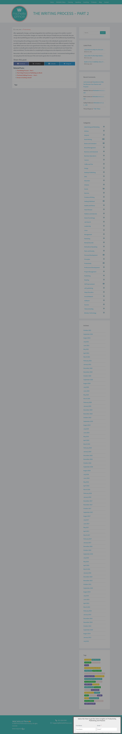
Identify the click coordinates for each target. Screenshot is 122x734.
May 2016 (86, 561)
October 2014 (87, 626)
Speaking (78, 2)
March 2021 (86, 357)
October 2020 (87, 376)
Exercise (86, 193)
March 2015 (86, 607)
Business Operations (90, 156)
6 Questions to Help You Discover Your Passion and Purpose (94, 49)
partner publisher (99, 701)
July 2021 (86, 342)
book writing (88, 659)
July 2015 (86, 596)
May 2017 (86, 527)
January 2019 (87, 451)
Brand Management (90, 147)
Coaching (86, 2)
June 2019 (86, 432)
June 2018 (86, 478)
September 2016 (88, 554)
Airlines (86, 131)
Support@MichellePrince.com (62, 723)
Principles (87, 259)
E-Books (86, 185)
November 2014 (87, 622)
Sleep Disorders (88, 292)
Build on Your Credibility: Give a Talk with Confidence (94, 62)
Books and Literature (90, 143)
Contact (106, 2)
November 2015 (87, 580)
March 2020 (86, 398)
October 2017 (87, 508)
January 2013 (87, 637)
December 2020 (87, 368)
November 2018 (87, 459)
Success (86, 305)
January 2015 (87, 614)
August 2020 (86, 383)
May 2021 (86, 349)
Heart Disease (88, 210)
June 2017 (86, 524)
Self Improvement (89, 284)
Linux (85, 230)
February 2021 (87, 361)
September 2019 (88, 421)
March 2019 (86, 444)
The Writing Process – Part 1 (25, 70)
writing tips (99, 681)
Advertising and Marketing (91, 127)
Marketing (87, 238)
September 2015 (88, 588)
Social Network (88, 296)
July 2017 (86, 520)
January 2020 (87, 406)
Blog (100, 2)
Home (52, 2)
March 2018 (86, 489)
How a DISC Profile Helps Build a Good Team (94, 56)
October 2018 (87, 463)
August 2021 (86, 338)
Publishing (87, 276)
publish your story (89, 687)
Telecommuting (88, 309)
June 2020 (86, 391)
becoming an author (89, 676)
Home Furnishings (89, 218)
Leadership (87, 226)
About (99, 724)
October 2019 (87, 417)
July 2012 (86, 641)
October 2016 (87, 550)
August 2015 (86, 592)
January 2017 (87, 542)
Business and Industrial (91, 152)
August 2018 (86, 470)
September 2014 (88, 630)
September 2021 (88, 334)
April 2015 (86, 603)
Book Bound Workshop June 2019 (92, 668)
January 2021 (87, 364)
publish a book (88, 684)
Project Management (90, 272)
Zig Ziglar (100, 695)
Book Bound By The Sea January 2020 (93, 679)
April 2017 (86, 531)
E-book (86, 698)
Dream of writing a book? (24, 77)
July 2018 (86, 474)
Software (87, 300)
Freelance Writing (89, 197)
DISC (85, 176)
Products (94, 2)
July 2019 (86, 429)
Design (86, 168)
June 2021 (86, 345)
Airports (86, 135)
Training (70, 2)
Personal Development (90, 255)
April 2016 (86, 565)
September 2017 (88, 512)
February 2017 (87, 539)
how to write (96, 684)
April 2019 (86, 440)
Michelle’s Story (60, 2)
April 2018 (86, 486)
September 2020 (88, 379)
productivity (88, 662)
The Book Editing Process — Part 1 (27, 75)
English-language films (90, 703)
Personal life (97, 687)
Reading (86, 280)
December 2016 (87, 546)
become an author (99, 676)
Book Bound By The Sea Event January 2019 (94, 673)
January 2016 (87, 573)
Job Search (87, 222)
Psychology (87, 690)
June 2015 (86, 599)
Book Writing (27, 29)
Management (88, 234)
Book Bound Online (94, 698)
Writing (86, 665)
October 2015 (87, 584)
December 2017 (87, 501)
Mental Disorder (89, 243)
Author (86, 695)
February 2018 (87, 493)
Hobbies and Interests (90, 214)
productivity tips (96, 662)
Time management (89, 692)
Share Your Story (96, 659)
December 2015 (87, 577)
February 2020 (87, 402)
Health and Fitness (89, 205)
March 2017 (86, 535)
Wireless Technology (90, 313)
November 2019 (87, 414)
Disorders (87, 181)
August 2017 (86, 516)
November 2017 (87, 505)
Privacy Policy (106, 724)
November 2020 (87, 372)
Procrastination (95, 690)
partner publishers (89, 701)
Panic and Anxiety (89, 251)
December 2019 (87, 410)
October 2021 (87, 330)
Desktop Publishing (90, 172)
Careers (86, 160)
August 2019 (86, 425)
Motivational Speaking (90, 247)
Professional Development (92, 267)
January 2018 (87, 497)
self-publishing (88, 288)
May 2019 (86, 436)
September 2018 (88, 467)
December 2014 (87, 618)
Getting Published (89, 201)
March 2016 (86, 569)
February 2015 (87, 611)
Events (86, 189)
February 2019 (87, 448)
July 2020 (86, 387)
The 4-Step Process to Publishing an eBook (29, 73)
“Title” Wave (96, 109)
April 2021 (86, 353)
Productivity (87, 263)
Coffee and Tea (88, 164)
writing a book (88, 670)
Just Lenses (86, 82)
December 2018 (87, 455)
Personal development (90, 681)
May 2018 (86, 482)
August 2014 (86, 633)
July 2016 (86, 558)
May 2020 (86, 395)
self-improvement (97, 670)
